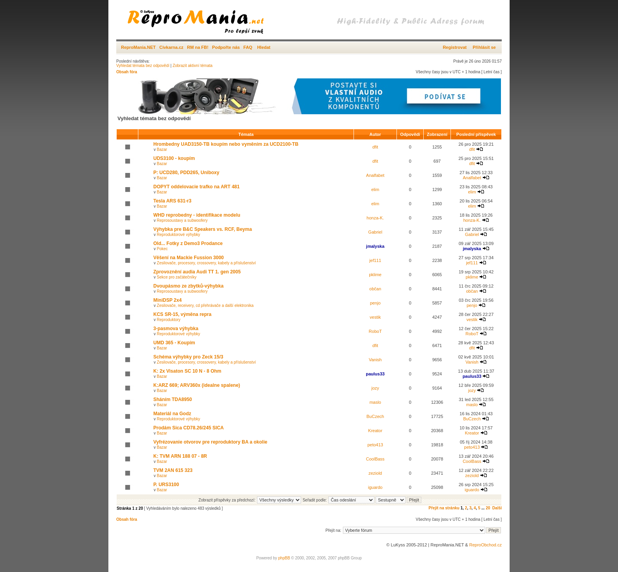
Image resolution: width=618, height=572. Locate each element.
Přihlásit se (484, 47)
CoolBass (375, 459)
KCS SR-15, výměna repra (182, 314)
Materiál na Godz (172, 413)
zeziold (375, 473)
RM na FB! (197, 47)
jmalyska (375, 246)
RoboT (375, 331)
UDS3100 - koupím (174, 158)
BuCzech (375, 416)
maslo (375, 402)
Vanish (375, 359)
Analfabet (375, 175)
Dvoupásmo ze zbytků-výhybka (188, 286)
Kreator (375, 430)
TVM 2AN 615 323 (172, 470)
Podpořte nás (226, 47)
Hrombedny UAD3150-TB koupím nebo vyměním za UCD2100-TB (225, 144)
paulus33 (375, 373)
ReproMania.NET (138, 47)
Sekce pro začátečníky (177, 277)
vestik (375, 317)
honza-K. (375, 217)
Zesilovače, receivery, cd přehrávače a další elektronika (205, 305)
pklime (375, 274)
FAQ (248, 47)
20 (488, 508)
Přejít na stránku (443, 508)
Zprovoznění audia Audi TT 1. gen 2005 (197, 272)
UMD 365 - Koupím (174, 342)
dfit (375, 147)
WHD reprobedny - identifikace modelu (196, 215)
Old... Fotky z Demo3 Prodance (188, 243)
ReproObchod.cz (485, 544)
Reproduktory (169, 320)
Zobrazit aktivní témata (192, 65)
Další (497, 508)
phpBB (284, 558)
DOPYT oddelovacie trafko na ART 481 (196, 186)
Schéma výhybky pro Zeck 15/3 (188, 357)
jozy (375, 388)
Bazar (162, 149)
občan (375, 288)
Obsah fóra (126, 72)
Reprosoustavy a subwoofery (182, 220)
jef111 (375, 260)
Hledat (263, 47)
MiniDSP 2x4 (167, 300)
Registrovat (455, 47)
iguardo (375, 487)
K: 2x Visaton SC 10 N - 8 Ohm (187, 371)
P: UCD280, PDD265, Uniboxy (186, 172)
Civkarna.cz (171, 47)
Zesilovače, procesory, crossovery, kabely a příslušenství (206, 263)
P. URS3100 (166, 484)
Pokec (162, 249)
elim (375, 189)
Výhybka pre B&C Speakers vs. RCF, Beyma (202, 229)
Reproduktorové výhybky (178, 234)
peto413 (375, 444)
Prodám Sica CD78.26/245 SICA (188, 428)
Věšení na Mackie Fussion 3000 (188, 257)
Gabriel (375, 232)
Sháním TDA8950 (172, 399)
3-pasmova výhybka (175, 328)
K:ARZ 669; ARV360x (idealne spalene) (196, 385)
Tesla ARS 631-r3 (172, 201)
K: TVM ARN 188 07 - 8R (180, 456)
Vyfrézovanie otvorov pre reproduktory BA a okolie (210, 442)
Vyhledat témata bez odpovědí (142, 65)
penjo (375, 303)
